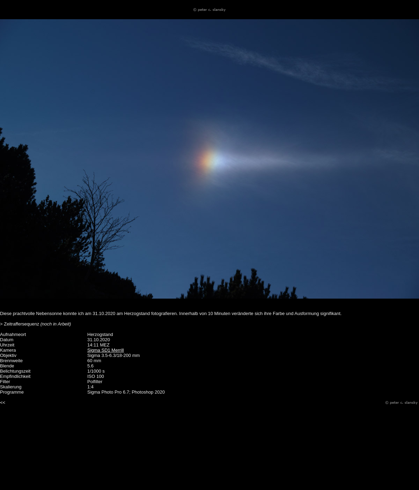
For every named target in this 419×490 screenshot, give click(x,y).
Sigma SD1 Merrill (105, 350)
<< (2, 402)
